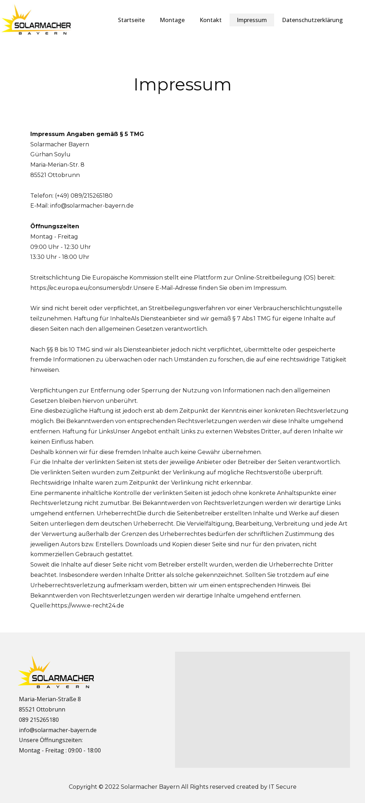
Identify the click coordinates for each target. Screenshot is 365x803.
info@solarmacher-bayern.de (92, 205)
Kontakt (211, 20)
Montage (172, 20)
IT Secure (283, 786)
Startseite (131, 20)
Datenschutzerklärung (312, 20)
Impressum (252, 20)
